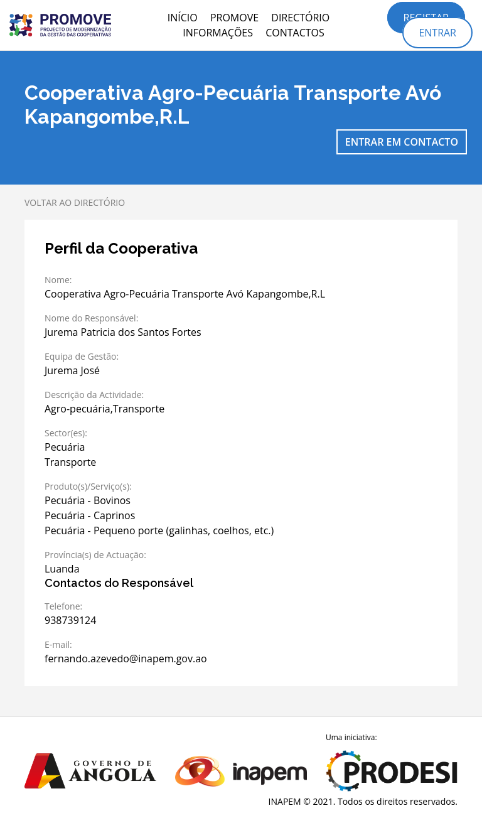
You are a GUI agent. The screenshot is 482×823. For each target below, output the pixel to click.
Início (183, 17)
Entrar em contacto (401, 142)
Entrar (437, 33)
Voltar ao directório (74, 202)
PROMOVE (234, 17)
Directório (300, 17)
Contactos (294, 33)
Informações (218, 33)
